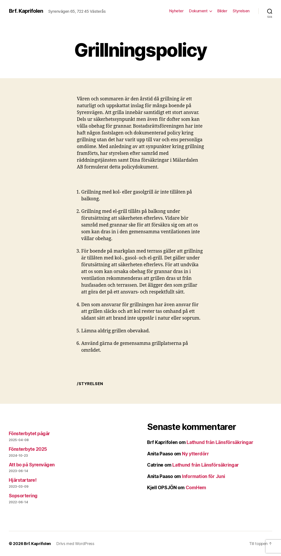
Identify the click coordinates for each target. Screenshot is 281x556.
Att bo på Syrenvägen (32, 464)
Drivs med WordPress (75, 543)
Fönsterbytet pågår (29, 433)
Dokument (198, 11)
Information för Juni (203, 476)
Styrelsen (241, 11)
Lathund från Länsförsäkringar (220, 442)
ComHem (196, 487)
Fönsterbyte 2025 (28, 449)
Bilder (222, 11)
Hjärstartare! (22, 480)
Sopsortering (23, 495)
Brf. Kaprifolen (26, 11)
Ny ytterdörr (195, 453)
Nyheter (176, 11)
